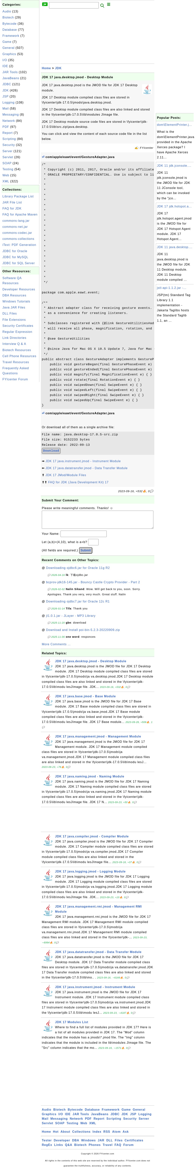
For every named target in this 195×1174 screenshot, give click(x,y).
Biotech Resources (16, 350)
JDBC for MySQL (15, 257)
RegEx (47, 1148)
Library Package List (18, 196)
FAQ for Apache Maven (19, 214)
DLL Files (9, 313)
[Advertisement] (20, 439)
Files (119, 1144)
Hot (56, 1135)
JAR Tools (10, 72)
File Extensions (14, 319)
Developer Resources (18, 289)
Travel (108, 1148)
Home (46, 68)
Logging (8, 102)
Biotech (8, 17)
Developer (62, 1144)
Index (96, 1135)
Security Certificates (17, 325)
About (65, 1135)
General (8, 47)
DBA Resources (14, 295)
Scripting (9, 138)
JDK (5, 90)
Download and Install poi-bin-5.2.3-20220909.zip (83, 633)
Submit (86, 554)
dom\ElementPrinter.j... (174, 124)
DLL (109, 1144)
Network (8, 120)
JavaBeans (10, 78)
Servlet (7, 157)
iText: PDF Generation (19, 244)
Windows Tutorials (16, 301)
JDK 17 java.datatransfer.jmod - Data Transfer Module (86, 468)
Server (7, 151)
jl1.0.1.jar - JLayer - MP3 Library (71, 619)
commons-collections (18, 238)
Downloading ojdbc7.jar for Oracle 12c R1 (78, 605)
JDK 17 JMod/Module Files (65, 475)
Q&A (68, 1148)
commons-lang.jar (16, 220)
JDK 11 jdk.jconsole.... (174, 165)
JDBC (6, 84)
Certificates (134, 1144)
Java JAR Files (13, 307)
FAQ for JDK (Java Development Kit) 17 (78, 482)
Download (51, 451)
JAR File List (12, 202)
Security (8, 145)
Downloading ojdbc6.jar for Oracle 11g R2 (78, 571)
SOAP (7, 163)
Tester (47, 1144)
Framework (10, 35)
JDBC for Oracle (14, 251)
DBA (75, 1144)
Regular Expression (17, 331)
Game (7, 41)
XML (5, 181)
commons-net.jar (15, 226)
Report (7, 132)
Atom (116, 1135)
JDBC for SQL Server (18, 263)
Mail (5, 108)
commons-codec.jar (17, 232)
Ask (126, 1135)
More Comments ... (56, 648)
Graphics (9, 54)
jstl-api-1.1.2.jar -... (171, 287)
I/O (4, 60)
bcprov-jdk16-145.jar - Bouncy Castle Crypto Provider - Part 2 (93, 586)
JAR (101, 1144)
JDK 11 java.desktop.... (175, 247)
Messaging (10, 114)
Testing (7, 169)
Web (5, 175)
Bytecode (9, 23)
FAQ (118, 1148)
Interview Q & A (14, 343)
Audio (6, 11)
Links (58, 1148)
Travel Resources (15, 362)
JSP (5, 96)
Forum (128, 1148)
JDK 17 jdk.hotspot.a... (174, 206)
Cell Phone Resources (19, 356)
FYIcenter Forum (15, 379)
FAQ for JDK (12, 208)
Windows (88, 1144)
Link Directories (14, 337)
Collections (81, 1135)
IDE (5, 66)
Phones (95, 1148)
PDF (5, 126)
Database (9, 29)
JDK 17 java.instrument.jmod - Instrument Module (83, 461)
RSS (106, 1135)
